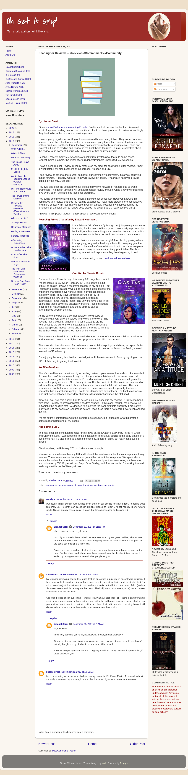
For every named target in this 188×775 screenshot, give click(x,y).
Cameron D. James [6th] (17, 71)
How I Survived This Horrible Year (21, 248)
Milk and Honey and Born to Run (21, 190)
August (15, 302)
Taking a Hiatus (18, 222)
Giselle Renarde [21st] (16, 91)
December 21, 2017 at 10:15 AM (77, 672)
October (16, 294)
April (14, 320)
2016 (12, 339)
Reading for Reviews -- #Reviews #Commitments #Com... (20, 208)
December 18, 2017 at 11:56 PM (89, 527)
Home (92, 744)
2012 (12, 356)
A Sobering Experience (18, 241)
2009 (12, 369)
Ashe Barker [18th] (14, 87)
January (16, 333)
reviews (89, 485)
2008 (12, 374)
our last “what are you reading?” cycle (66, 127)
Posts (158, 84)
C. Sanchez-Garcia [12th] (18, 79)
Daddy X (50, 499)
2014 (12, 348)
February (16, 329)
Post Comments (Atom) (64, 750)
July (14, 307)
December (17, 145)
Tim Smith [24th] (13, 95)
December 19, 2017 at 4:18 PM (82, 574)
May (14, 316)
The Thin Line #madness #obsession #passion (18, 272)
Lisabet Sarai (61, 527)
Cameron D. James (56, 574)
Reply (49, 514)
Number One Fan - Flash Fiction (20, 282)
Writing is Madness (20, 231)
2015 (12, 343)
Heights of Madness (21, 227)
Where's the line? (20, 218)
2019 (12, 132)
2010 (12, 365)
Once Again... (18, 149)
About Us (10, 55)
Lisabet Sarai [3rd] (14, 67)
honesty (62, 485)
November (17, 289)
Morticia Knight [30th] (16, 103)
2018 (12, 136)
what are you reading (104, 485)
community (51, 485)
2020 (12, 128)
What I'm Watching (20, 157)
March (15, 324)
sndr (104, 763)
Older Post (137, 744)
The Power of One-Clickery (20, 197)
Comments (160, 89)
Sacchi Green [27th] (15, 99)
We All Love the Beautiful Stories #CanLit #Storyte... (20, 180)
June (14, 311)
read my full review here (117, 258)
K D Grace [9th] (13, 75)
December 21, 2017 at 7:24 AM (88, 624)
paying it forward (75, 485)
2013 (12, 352)
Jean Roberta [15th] (15, 83)
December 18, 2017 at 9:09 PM (71, 499)
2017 (12, 141)
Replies (53, 521)
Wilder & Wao (18, 153)
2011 (12, 361)
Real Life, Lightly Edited (19, 170)
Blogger (124, 763)
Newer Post (46, 744)
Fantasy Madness (20, 236)
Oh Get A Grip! (32, 21)
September (17, 298)
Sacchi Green (53, 672)
